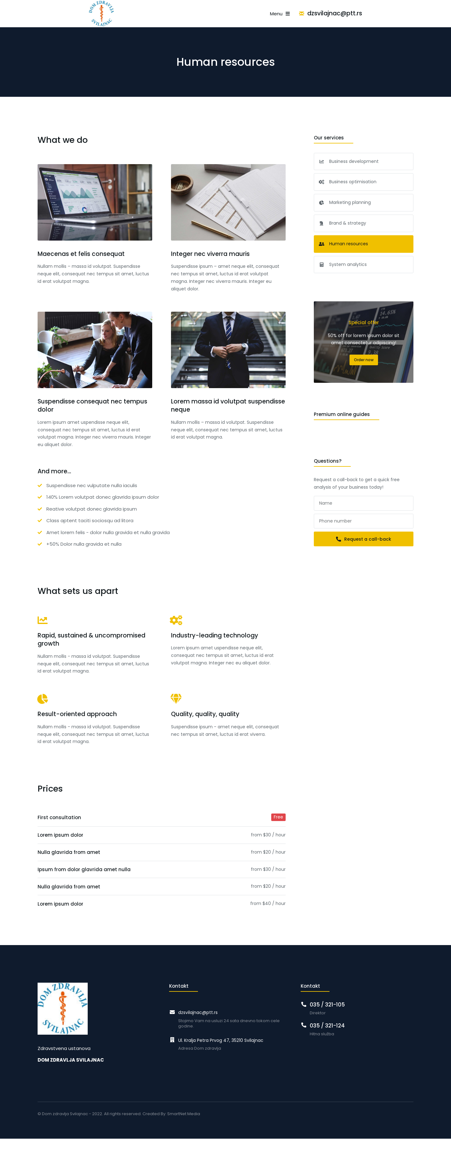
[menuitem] (101, 18)
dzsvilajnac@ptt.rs (386, 18)
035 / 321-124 (327, 1036)
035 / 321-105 (327, 1015)
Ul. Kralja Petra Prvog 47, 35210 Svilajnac (220, 1051)
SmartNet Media (183, 1124)
